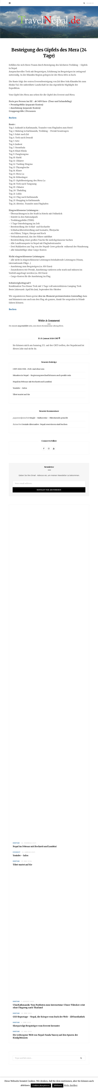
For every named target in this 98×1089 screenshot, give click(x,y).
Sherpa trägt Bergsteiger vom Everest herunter (36, 1026)
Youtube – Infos (20, 388)
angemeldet (22, 326)
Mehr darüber (71, 1085)
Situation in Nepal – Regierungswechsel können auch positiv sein (42, 375)
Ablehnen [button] (58, 1085)
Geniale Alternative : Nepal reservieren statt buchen (44, 424)
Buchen (12, 118)
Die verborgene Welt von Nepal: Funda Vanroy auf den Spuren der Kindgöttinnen (45, 1036)
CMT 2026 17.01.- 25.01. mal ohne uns (28, 369)
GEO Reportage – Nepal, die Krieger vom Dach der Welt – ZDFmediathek (49, 1017)
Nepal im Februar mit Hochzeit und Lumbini (32, 382)
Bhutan (16, 843)
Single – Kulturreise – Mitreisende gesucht (48, 418)
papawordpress (19, 418)
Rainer (16, 424)
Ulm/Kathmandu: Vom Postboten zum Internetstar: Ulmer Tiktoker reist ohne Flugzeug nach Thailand (49, 1006)
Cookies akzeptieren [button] (41, 1085)
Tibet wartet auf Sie (21, 394)
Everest (16, 852)
